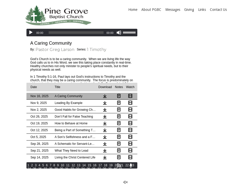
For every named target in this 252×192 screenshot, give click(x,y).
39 (109, 169)
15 (89, 165)
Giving (189, 10)
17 (100, 165)
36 (93, 169)
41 (120, 169)
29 (56, 169)
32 (72, 169)
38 (104, 169)
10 (62, 165)
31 (67, 169)
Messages (172, 10)
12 (73, 165)
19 (110, 165)
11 (68, 165)
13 (78, 165)
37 (99, 169)
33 (77, 169)
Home (132, 10)
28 (50, 169)
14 (84, 165)
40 (115, 169)
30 (61, 169)
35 (88, 169)
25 (34, 169)
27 (45, 169)
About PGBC (151, 10)
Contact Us (218, 10)
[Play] (30, 32)
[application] (81, 32)
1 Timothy (96, 49)
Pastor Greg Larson (55, 49)
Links (202, 10)
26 (40, 169)
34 (83, 169)
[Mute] (118, 32)
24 (29, 169)
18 (105, 165)
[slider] (76, 32)
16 (94, 165)
